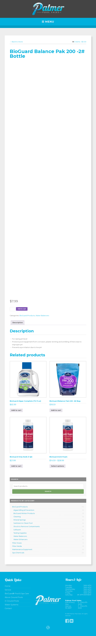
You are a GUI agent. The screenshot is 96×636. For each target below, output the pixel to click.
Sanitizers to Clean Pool (23, 523)
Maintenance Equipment (22, 549)
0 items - (80, 42)
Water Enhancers (20, 539)
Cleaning (17, 517)
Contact (8, 608)
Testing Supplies (20, 533)
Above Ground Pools (14, 597)
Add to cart (22, 309)
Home (7, 586)
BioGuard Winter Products (24, 513)
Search (48, 491)
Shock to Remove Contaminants (27, 526)
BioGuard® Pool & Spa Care (17, 594)
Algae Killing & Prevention (24, 510)
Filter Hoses (17, 543)
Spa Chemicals (18, 553)
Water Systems (11, 605)
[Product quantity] (13, 309)
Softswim (17, 530)
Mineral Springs (20, 520)
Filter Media (17, 546)
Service (8, 590)
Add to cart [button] (16, 410)
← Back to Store (16, 42)
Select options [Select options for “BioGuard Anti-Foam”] (57, 466)
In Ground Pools (12, 601)
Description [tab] (17, 322)
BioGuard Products (27, 316)
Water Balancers (42, 316)
